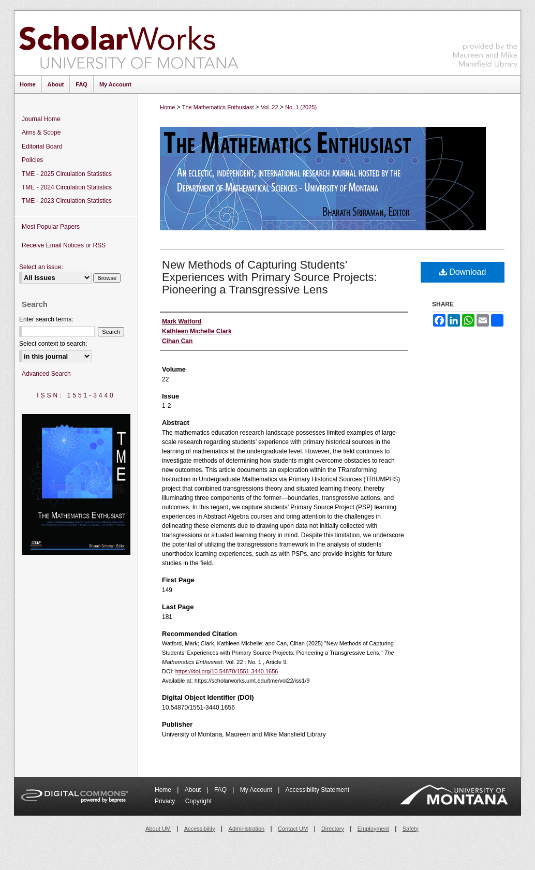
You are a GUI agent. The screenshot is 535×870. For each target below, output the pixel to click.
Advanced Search (46, 373)
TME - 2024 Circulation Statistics (67, 187)
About (194, 789)
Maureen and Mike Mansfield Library (485, 41)
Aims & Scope (41, 132)
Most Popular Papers (51, 226)
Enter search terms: (46, 319)
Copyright (198, 801)
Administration (247, 828)
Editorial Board (42, 146)
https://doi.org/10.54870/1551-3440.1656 (226, 671)
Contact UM (293, 828)
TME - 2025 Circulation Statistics (67, 174)
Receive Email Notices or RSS (64, 245)
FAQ (221, 789)
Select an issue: (41, 267)
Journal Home (41, 119)
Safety (411, 828)
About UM (158, 828)
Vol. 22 (270, 107)
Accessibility (199, 828)
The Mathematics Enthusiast (219, 107)
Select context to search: (53, 343)
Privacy (166, 801)
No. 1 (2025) (301, 107)
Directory (332, 828)
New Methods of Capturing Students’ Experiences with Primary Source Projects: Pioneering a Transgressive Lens (269, 277)
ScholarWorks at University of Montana (128, 43)
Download (462, 272)
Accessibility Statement (317, 789)
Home (168, 107)
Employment (373, 828)
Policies (32, 160)
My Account (257, 789)
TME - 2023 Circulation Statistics (67, 200)
